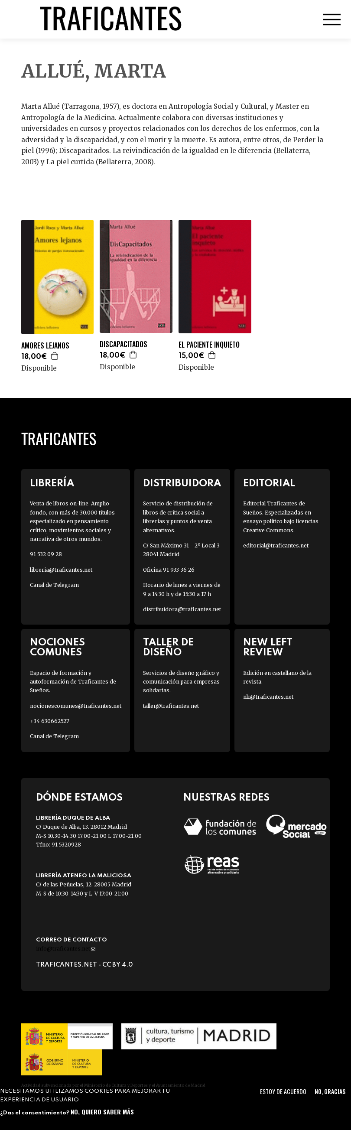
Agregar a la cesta (55, 356)
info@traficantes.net (65, 948)
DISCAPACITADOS (123, 344)
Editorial (269, 483)
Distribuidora (182, 483)
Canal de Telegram (54, 585)
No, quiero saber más (102, 1111)
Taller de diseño (168, 648)
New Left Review (267, 648)
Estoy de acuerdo (283, 1091)
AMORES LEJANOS (45, 345)
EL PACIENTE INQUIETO (209, 344)
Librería (52, 483)
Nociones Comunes (57, 648)
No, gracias (330, 1091)
